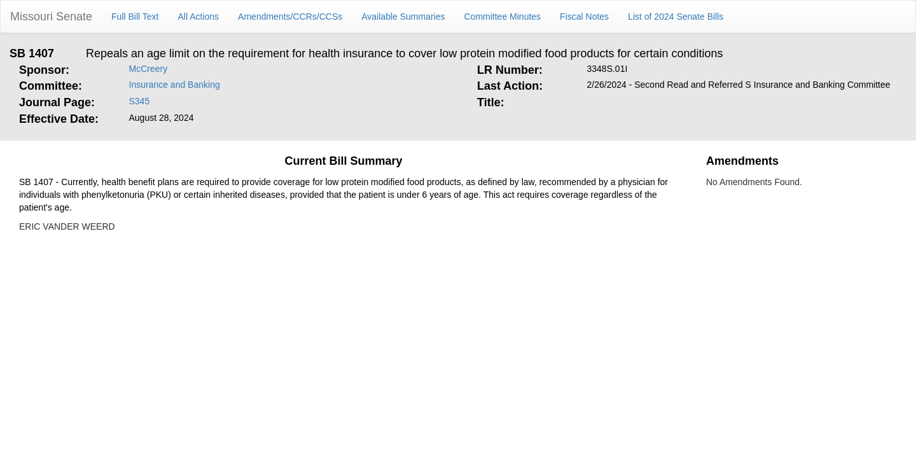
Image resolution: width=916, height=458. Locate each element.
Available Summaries (403, 16)
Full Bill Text (134, 16)
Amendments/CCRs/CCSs (290, 16)
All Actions (198, 16)
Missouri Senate (51, 16)
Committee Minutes (502, 16)
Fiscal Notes (584, 16)
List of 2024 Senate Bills (675, 16)
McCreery (148, 69)
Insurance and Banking (174, 85)
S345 (139, 101)
